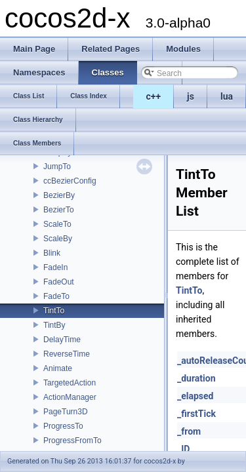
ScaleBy (57, 238)
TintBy (54, 325)
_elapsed (195, 396)
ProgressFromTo (72, 440)
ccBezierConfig (69, 181)
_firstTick (196, 413)
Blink (51, 253)
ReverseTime (66, 354)
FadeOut (58, 281)
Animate (57, 368)
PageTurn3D (65, 411)
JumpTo (57, 166)
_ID (183, 449)
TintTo (53, 310)
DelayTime (62, 339)
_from (189, 431)
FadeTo (56, 296)
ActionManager (69, 397)
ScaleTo (57, 224)
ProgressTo (63, 426)
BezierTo (58, 209)
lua (226, 96)
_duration (196, 378)
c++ (153, 96)
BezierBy (59, 195)
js (190, 96)
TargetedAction (69, 382)
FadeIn (55, 267)
